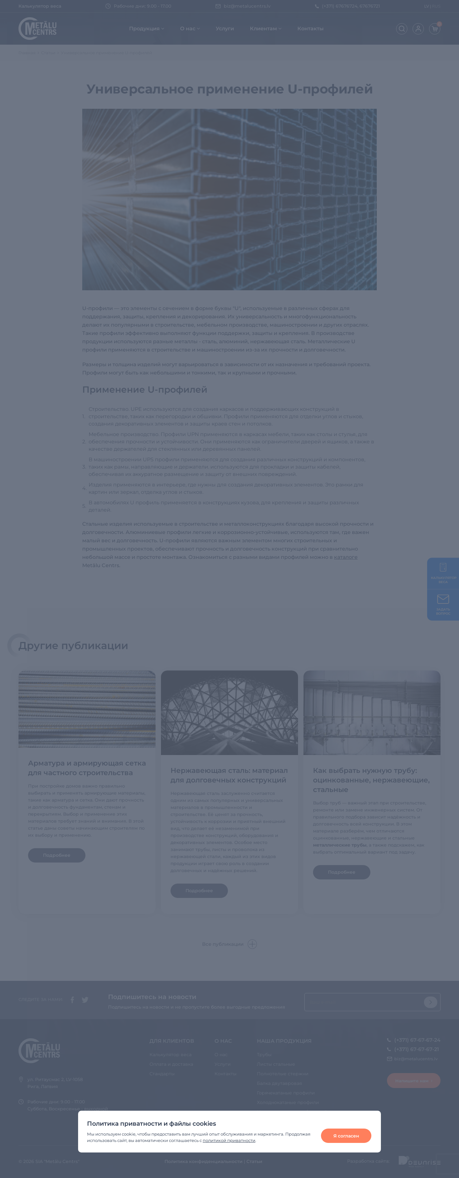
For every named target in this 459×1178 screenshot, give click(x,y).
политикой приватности (229, 1140)
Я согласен (346, 1136)
